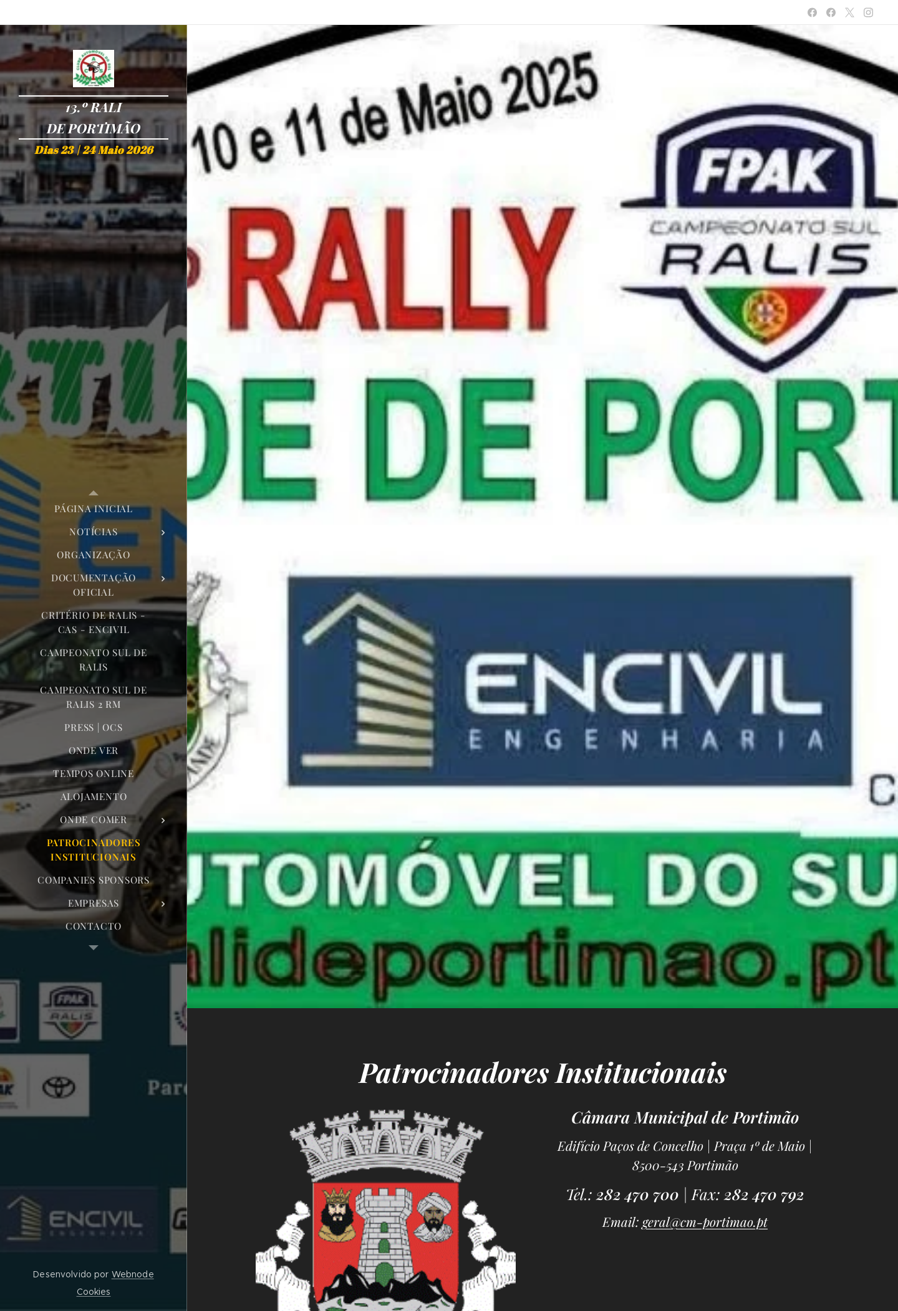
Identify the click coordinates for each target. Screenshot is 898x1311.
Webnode (133, 1274)
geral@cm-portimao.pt (705, 1221)
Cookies (94, 1291)
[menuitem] (93, 509)
